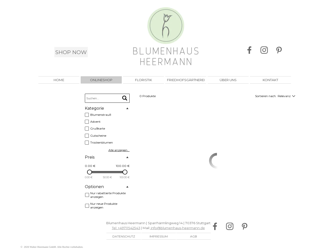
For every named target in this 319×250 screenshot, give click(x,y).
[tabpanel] (158, 225)
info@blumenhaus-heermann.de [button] (177, 228)
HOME (59, 80)
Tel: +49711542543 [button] (126, 228)
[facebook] (249, 50)
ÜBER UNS (228, 80)
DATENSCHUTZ (123, 236)
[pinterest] (279, 50)
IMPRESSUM (159, 236)
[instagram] (264, 50)
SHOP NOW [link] (71, 52)
